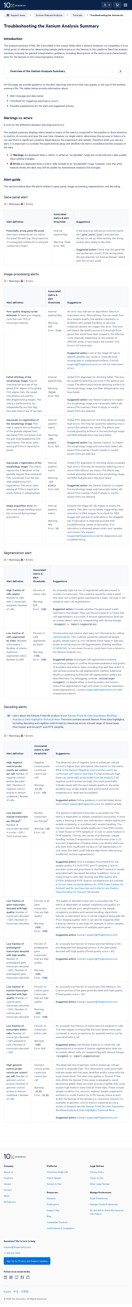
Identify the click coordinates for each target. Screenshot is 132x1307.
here (66, 678)
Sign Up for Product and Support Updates (27, 1261)
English (7, 1291)
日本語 (25, 1291)
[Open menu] (125, 5)
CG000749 (60, 648)
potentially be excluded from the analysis (90, 777)
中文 (15, 1291)
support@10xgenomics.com (82, 364)
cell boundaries (61, 636)
